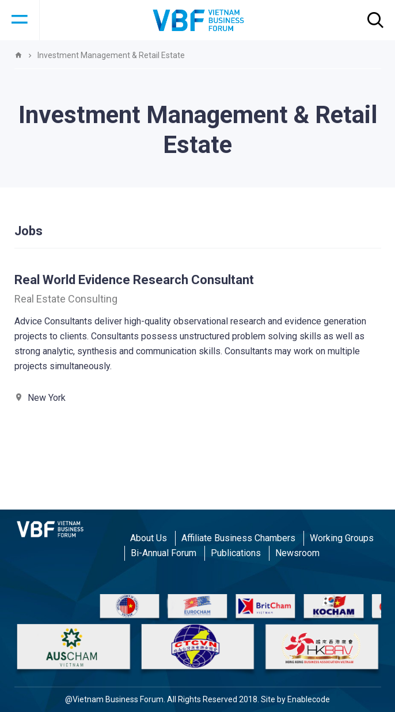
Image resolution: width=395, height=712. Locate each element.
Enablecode (308, 699)
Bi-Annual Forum (163, 553)
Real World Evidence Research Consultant (134, 280)
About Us (148, 538)
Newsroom (297, 553)
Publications (236, 553)
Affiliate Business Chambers (238, 538)
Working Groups (342, 538)
